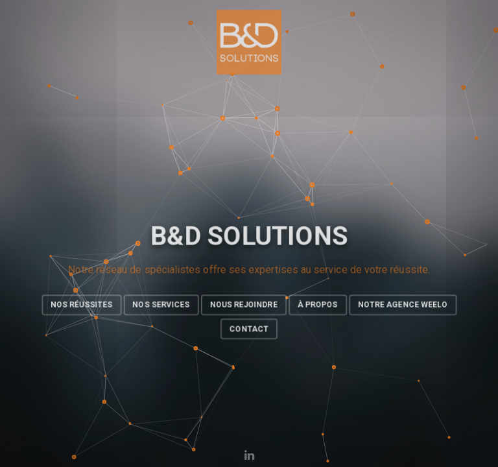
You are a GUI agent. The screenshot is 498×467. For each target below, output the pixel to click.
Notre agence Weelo (404, 304)
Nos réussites (80, 304)
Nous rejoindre (243, 304)
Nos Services (160, 304)
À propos (318, 304)
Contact (249, 329)
